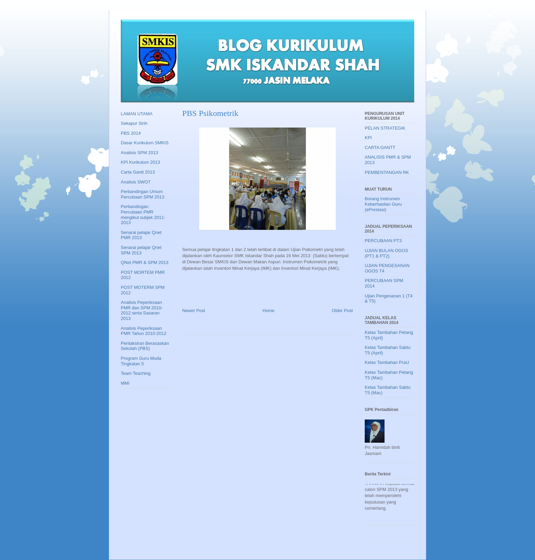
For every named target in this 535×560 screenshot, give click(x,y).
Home (269, 310)
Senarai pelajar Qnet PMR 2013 (141, 235)
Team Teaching (135, 373)
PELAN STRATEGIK (385, 128)
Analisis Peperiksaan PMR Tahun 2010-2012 (143, 331)
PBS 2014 (131, 133)
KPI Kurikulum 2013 (140, 162)
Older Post (342, 310)
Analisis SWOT (135, 182)
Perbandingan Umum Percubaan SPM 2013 (142, 194)
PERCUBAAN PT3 (383, 240)
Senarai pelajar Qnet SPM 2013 (141, 250)
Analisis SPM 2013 (139, 152)
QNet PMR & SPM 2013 (144, 262)
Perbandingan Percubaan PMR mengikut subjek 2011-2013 (143, 214)
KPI (368, 137)
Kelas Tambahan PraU (387, 362)
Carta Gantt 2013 (138, 172)
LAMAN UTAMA (137, 113)
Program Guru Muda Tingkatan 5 (141, 361)
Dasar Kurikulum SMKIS (145, 142)
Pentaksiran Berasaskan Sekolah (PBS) (145, 346)
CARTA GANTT (380, 147)
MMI (125, 383)
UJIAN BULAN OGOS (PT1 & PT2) (386, 253)
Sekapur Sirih (134, 123)
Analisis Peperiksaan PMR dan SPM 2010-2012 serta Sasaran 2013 (142, 310)
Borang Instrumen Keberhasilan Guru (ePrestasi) (383, 204)
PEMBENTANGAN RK (387, 172)
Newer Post (193, 310)
